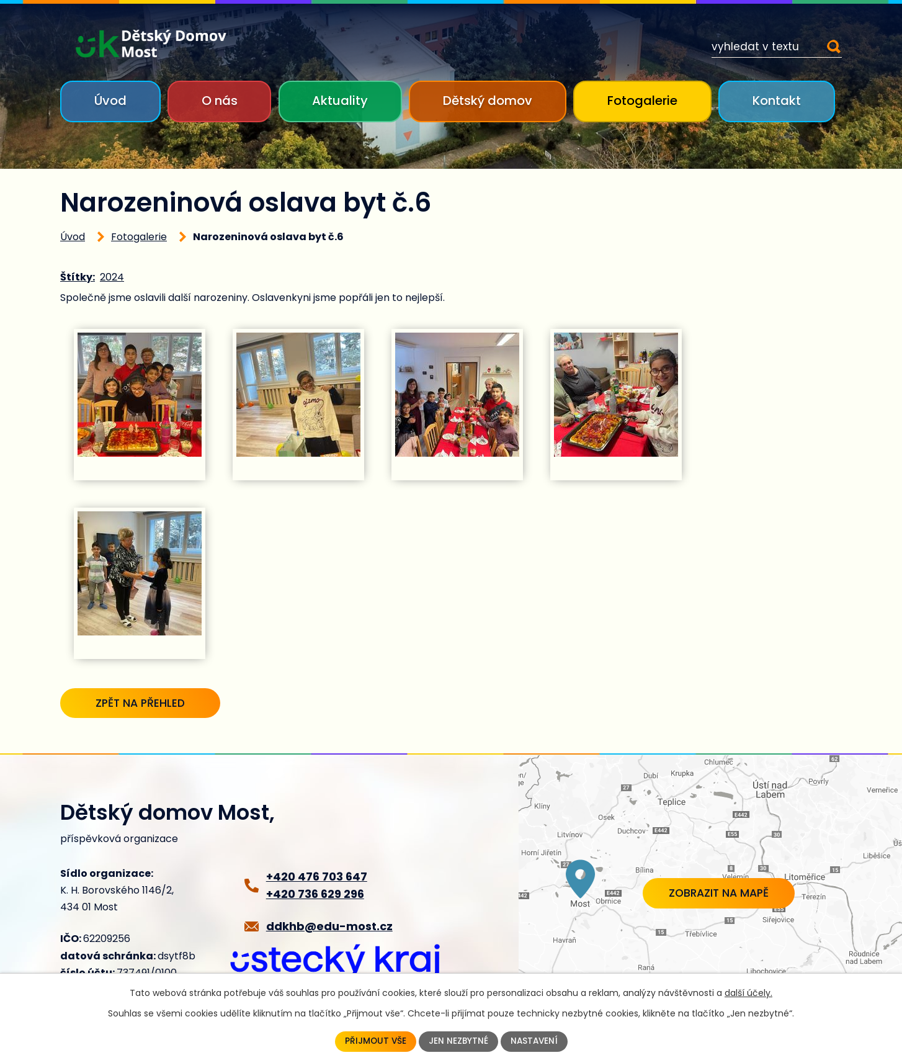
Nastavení (535, 1041)
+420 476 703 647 (316, 878)
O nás (220, 100)
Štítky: (77, 277)
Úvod (110, 100)
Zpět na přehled (146, 703)
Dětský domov (487, 100)
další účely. (748, 992)
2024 (112, 277)
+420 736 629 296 (315, 895)
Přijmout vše (374, 1041)
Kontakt (776, 100)
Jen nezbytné (458, 1041)
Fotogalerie (642, 100)
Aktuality (340, 100)
